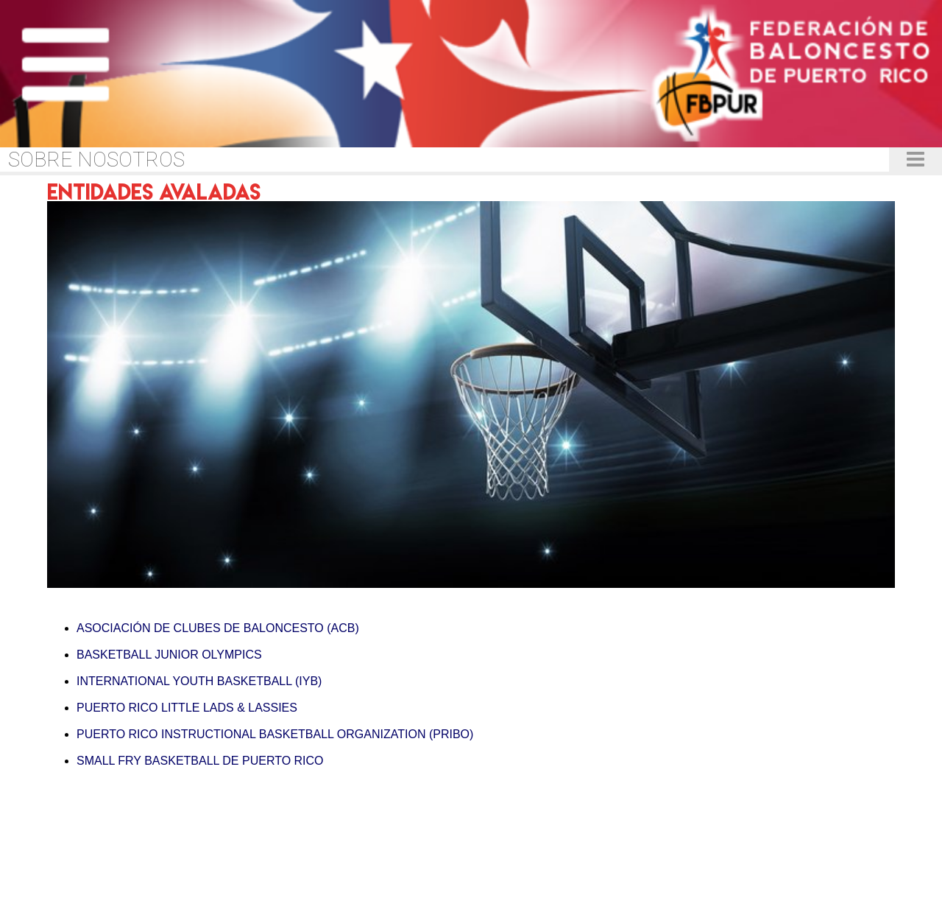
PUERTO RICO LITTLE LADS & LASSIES (187, 707)
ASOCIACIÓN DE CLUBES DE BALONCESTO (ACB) (218, 628)
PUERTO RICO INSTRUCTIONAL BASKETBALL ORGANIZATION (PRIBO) (275, 734)
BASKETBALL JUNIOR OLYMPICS (169, 654)
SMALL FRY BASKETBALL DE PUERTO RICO (200, 760)
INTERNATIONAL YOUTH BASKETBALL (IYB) (199, 681)
